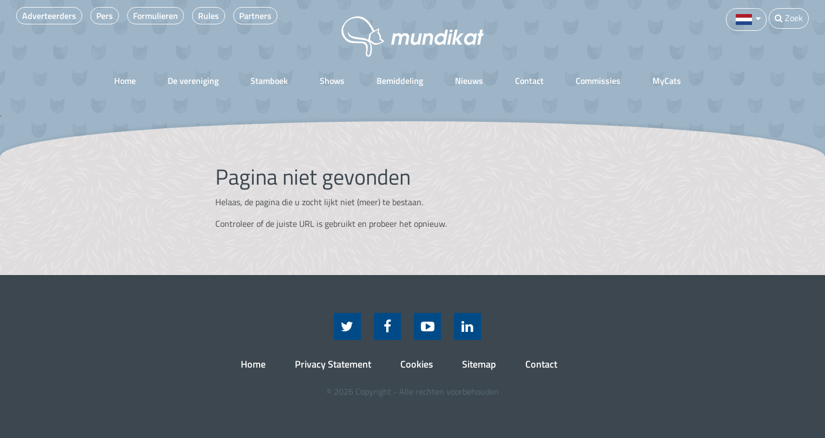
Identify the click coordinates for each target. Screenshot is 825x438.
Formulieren (155, 15)
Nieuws (469, 80)
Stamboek (269, 80)
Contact (529, 80)
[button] (746, 18)
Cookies (416, 364)
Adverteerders (49, 15)
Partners (255, 15)
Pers (104, 15)
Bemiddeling (400, 80)
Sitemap (479, 364)
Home (125, 80)
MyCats (666, 80)
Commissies (598, 80)
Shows (332, 80)
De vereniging (193, 80)
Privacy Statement (333, 364)
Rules (208, 15)
